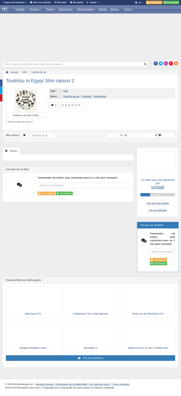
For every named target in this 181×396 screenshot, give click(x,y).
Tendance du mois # (26, 115)
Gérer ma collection (42, 2)
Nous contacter (121, 384)
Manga (50, 9)
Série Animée (66, 9)
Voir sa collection (158, 210)
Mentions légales (44, 384)
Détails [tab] (13, 150)
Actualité (20, 9)
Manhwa (102, 9)
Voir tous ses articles (158, 203)
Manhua (114, 9)
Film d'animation (86, 9)
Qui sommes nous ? (100, 384)
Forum (128, 9)
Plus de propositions (92, 358)
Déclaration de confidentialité (71, 384)
